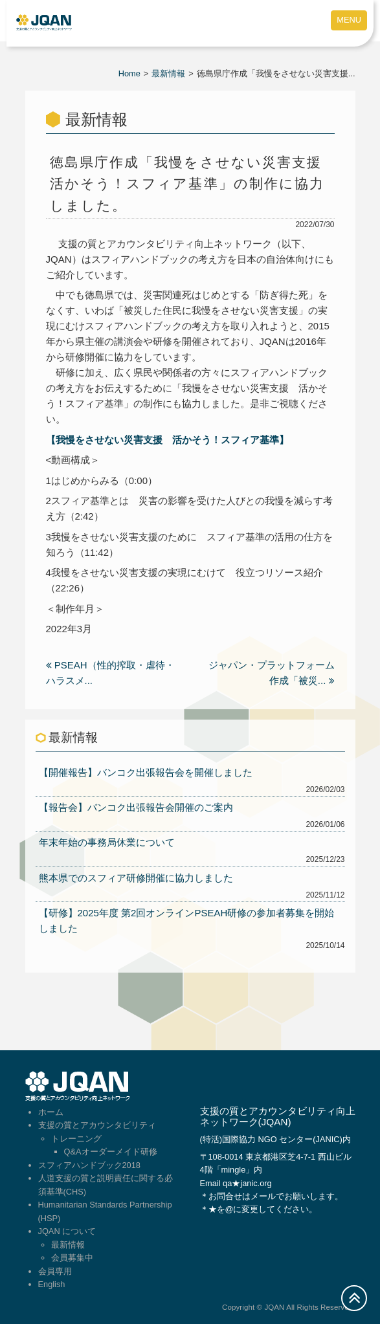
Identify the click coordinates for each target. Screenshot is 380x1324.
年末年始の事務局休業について (107, 842)
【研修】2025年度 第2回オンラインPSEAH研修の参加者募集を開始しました (187, 920)
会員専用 (55, 1271)
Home (129, 73)
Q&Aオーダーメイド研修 (110, 1151)
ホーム (50, 1112)
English (51, 1284)
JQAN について (67, 1231)
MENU (349, 20)
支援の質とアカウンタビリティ (97, 1125)
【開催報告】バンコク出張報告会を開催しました (145, 772)
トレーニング (76, 1138)
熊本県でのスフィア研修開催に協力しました (136, 877)
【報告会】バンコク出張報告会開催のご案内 (136, 807)
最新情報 (168, 73)
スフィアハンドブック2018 (89, 1165)
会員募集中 (72, 1258)
